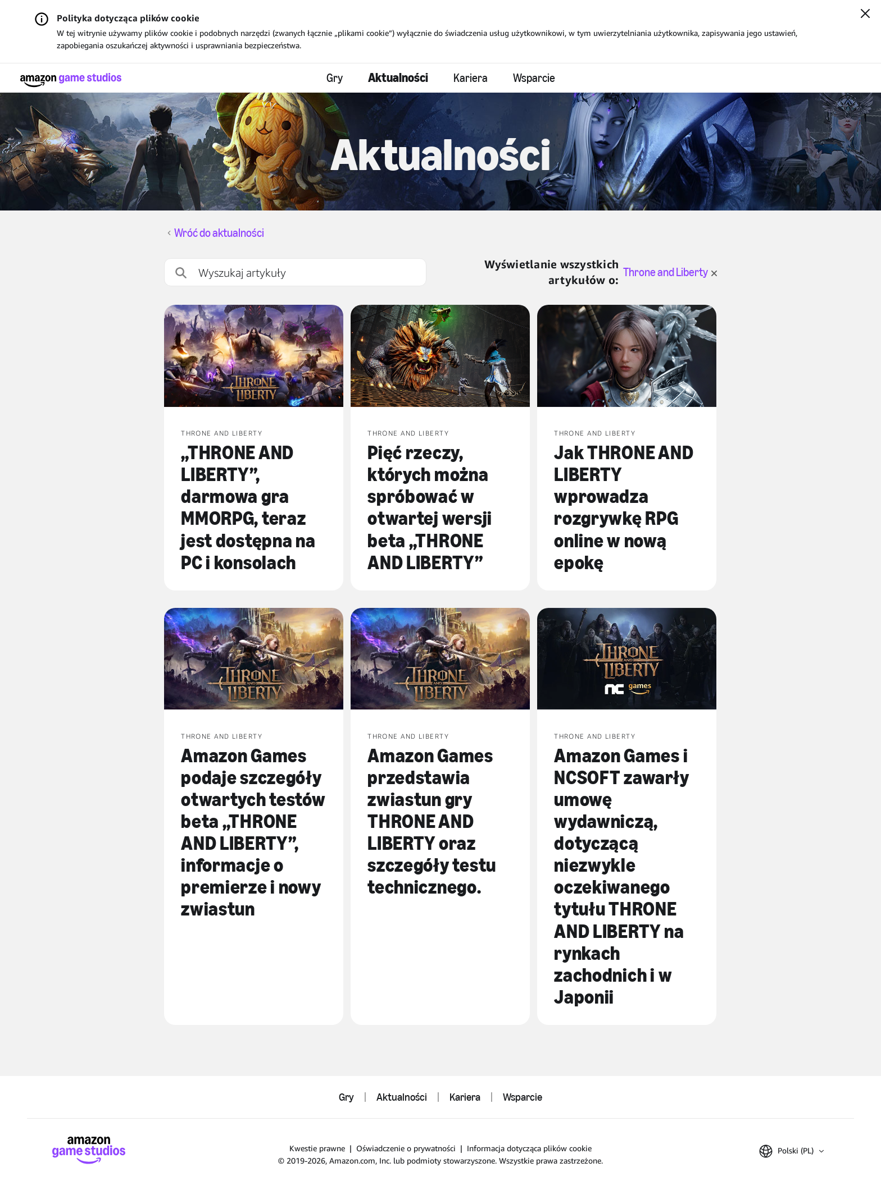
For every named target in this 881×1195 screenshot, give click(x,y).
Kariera (470, 78)
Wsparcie (534, 78)
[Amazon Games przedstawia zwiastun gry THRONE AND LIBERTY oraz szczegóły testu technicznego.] (440, 660)
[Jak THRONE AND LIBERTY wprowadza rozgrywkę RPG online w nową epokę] (626, 357)
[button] (791, 1151)
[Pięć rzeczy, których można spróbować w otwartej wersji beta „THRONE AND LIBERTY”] (440, 357)
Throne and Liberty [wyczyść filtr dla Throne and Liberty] (670, 272)
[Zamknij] (865, 14)
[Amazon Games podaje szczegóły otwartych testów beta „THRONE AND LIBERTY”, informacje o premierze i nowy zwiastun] (253, 660)
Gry (334, 78)
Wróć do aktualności (219, 233)
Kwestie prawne (317, 1148)
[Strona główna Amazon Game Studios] (70, 80)
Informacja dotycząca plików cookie (529, 1148)
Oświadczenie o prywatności (406, 1148)
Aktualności (398, 77)
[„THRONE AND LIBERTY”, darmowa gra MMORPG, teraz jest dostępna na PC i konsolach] (253, 357)
